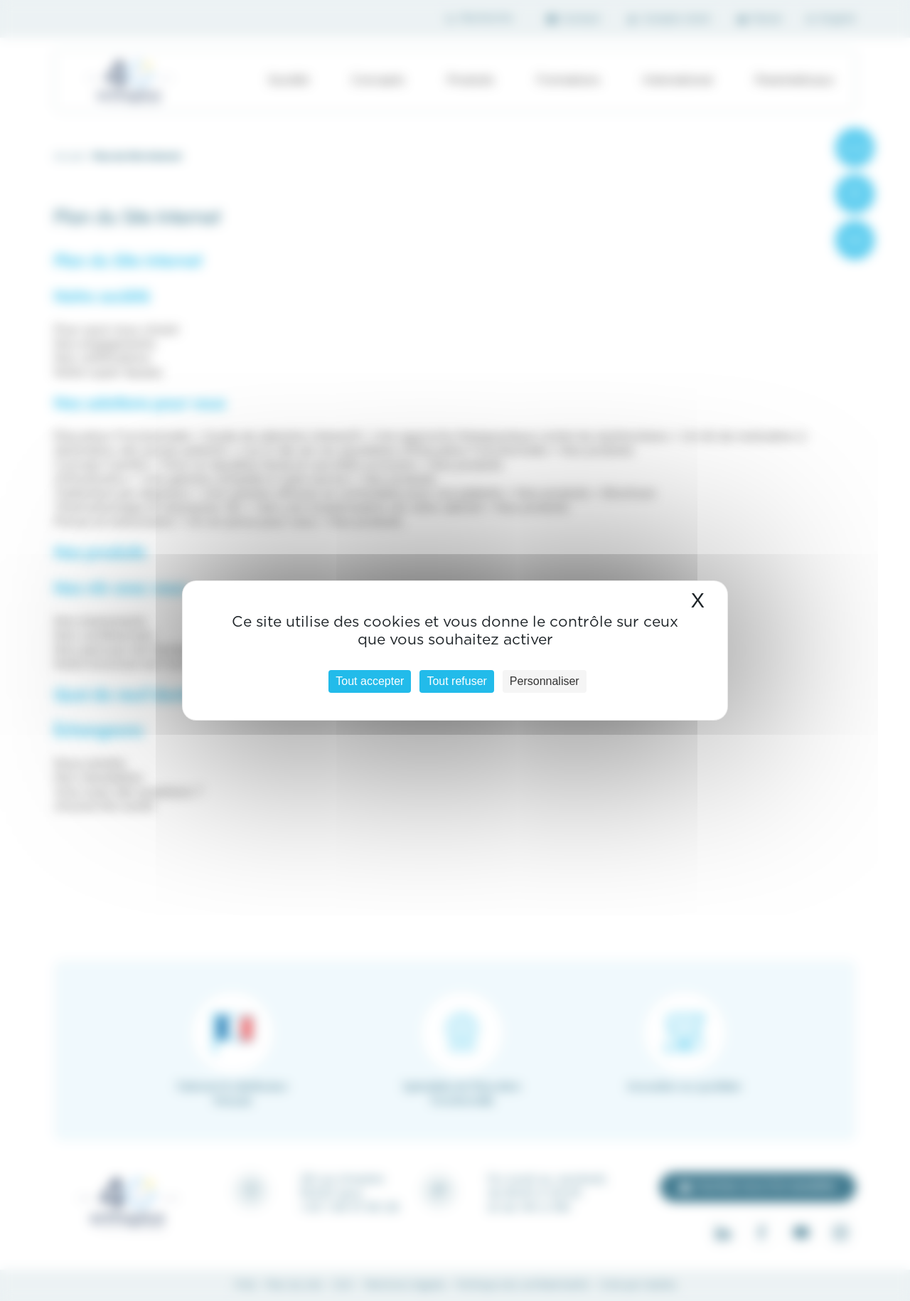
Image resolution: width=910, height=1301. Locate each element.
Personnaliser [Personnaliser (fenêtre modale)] (544, 681)
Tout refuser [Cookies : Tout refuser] (456, 681)
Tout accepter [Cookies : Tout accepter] (370, 681)
